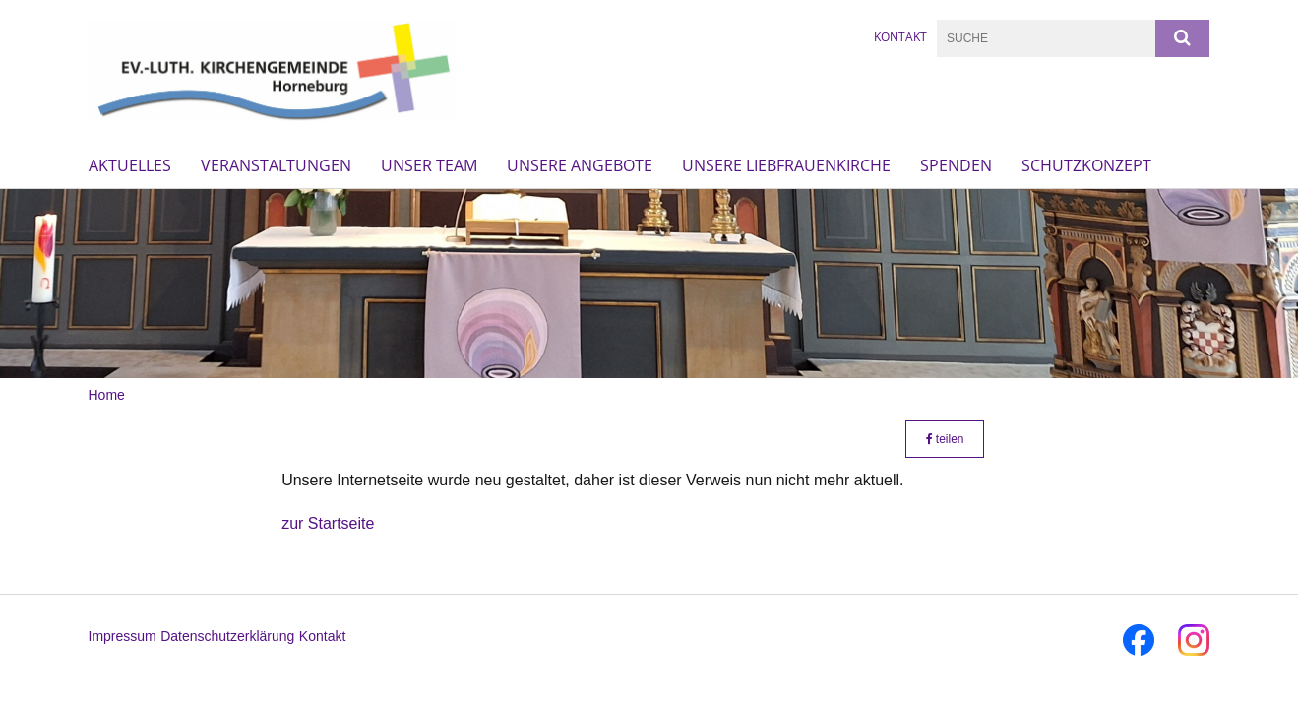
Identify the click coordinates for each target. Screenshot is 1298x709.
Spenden (956, 165)
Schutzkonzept (1086, 165)
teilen (945, 439)
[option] (649, 283)
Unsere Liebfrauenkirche (786, 165)
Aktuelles (130, 165)
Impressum (122, 636)
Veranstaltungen (276, 165)
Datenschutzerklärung (227, 636)
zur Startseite (327, 523)
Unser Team (429, 165)
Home (107, 395)
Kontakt (900, 37)
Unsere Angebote (579, 165)
